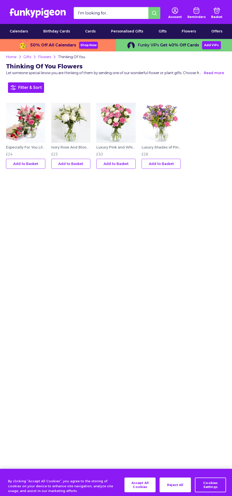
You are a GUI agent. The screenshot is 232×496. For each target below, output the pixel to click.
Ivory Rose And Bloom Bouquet (71, 147)
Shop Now (88, 45)
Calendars (19, 31)
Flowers (189, 31)
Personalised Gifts (127, 31)
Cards (90, 31)
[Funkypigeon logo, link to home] (38, 13)
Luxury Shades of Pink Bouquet (161, 147)
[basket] (216, 13)
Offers (216, 31)
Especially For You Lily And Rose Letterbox (25, 147)
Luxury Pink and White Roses (116, 147)
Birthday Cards (56, 31)
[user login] (175, 13)
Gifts (163, 31)
